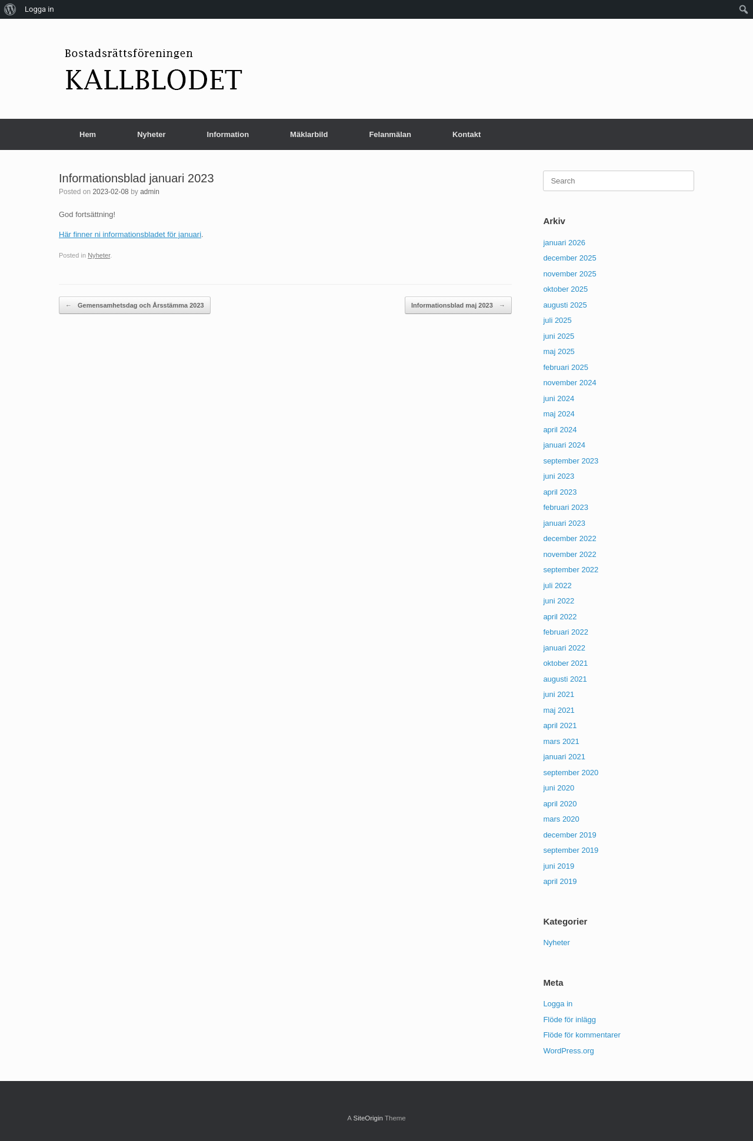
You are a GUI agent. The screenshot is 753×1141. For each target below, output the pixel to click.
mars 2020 (561, 819)
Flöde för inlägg (569, 1019)
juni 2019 (558, 866)
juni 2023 (558, 476)
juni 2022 (558, 600)
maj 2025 (558, 351)
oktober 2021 (565, 663)
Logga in (557, 1003)
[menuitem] (10, 9)
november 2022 (569, 554)
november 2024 (569, 382)
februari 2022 (565, 632)
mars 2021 (561, 741)
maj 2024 (558, 413)
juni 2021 (558, 694)
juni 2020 (558, 787)
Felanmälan (390, 134)
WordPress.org (568, 1050)
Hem (87, 134)
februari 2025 (565, 367)
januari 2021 (564, 756)
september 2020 (570, 772)
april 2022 (560, 616)
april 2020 (560, 803)
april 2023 (560, 492)
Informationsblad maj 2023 (458, 306)
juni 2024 (558, 398)
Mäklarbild (309, 134)
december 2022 (569, 538)
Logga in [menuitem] (39, 9)
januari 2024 (564, 445)
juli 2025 (557, 320)
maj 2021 (558, 710)
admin (149, 192)
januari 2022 (564, 647)
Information (228, 134)
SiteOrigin (368, 1118)
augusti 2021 (565, 679)
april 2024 (560, 429)
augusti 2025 (565, 305)
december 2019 (569, 834)
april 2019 (560, 881)
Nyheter (151, 134)
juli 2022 (557, 585)
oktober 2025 (565, 289)
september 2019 (570, 850)
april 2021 (560, 725)
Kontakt (466, 134)
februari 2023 (565, 507)
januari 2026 (564, 242)
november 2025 (569, 273)
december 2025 (569, 257)
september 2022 (570, 569)
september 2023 (570, 460)
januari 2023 (564, 523)
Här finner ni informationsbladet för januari (130, 234)
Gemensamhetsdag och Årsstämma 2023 (134, 306)
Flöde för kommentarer (582, 1034)
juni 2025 (558, 336)
